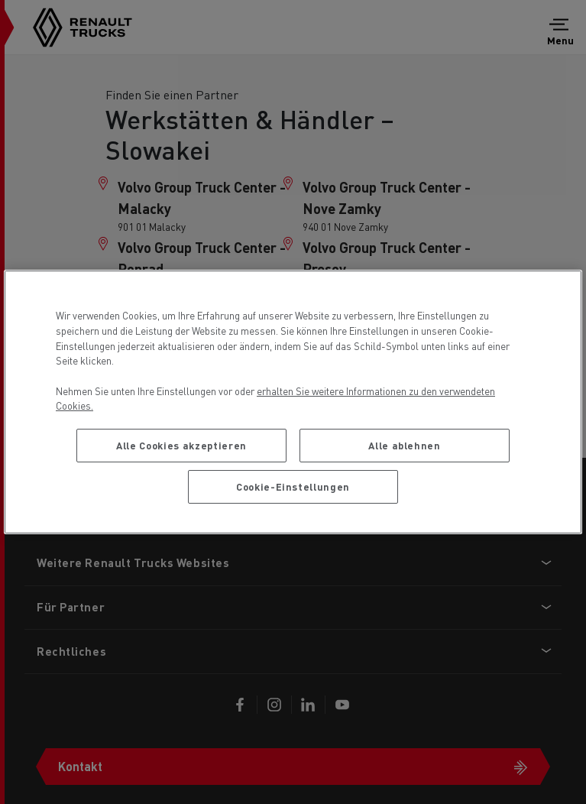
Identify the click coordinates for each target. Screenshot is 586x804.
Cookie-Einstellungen (293, 486)
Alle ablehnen (404, 445)
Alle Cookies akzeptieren (181, 445)
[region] (293, 402)
